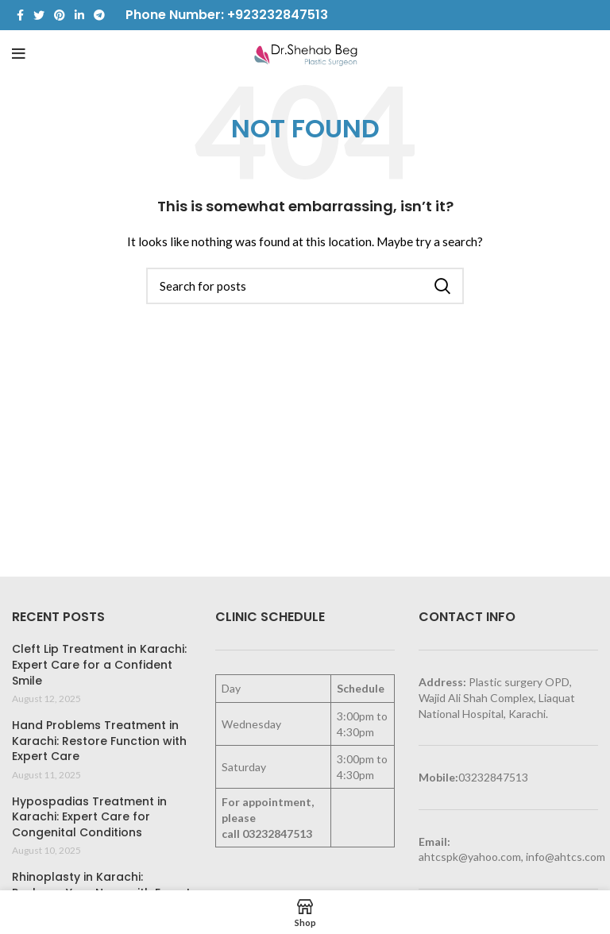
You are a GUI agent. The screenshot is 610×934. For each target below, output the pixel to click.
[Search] (305, 286)
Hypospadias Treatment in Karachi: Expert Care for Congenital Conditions (89, 817)
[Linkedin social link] (79, 15)
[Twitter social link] (39, 15)
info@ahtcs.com (565, 856)
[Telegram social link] (99, 15)
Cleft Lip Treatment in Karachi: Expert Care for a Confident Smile (99, 665)
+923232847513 (277, 15)
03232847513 (277, 833)
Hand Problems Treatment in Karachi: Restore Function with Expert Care (99, 741)
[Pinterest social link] (59, 15)
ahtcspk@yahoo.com (470, 856)
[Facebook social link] (20, 15)
